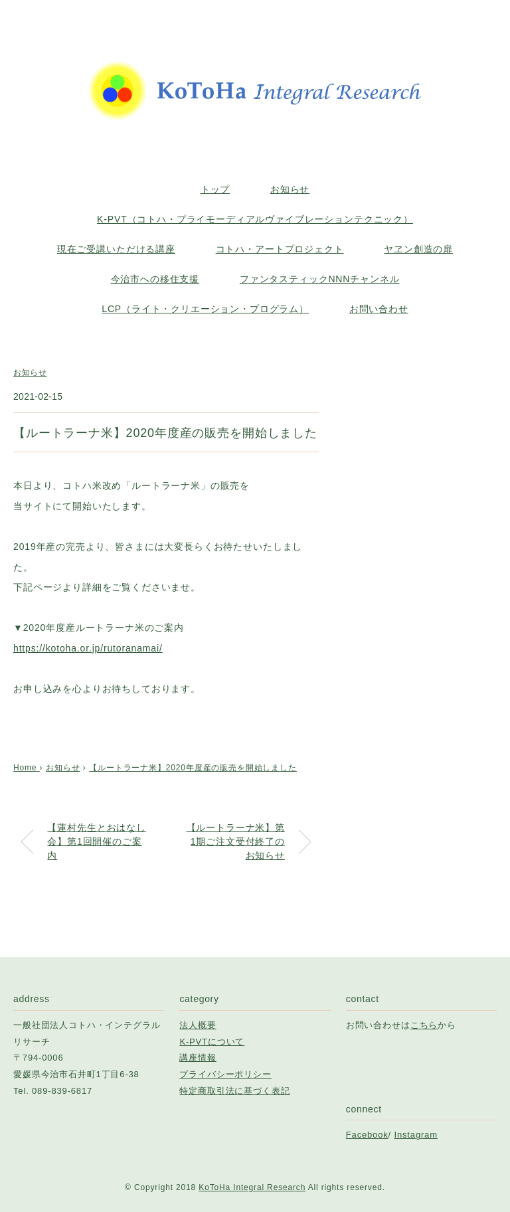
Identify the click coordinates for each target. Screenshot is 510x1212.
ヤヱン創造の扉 (418, 249)
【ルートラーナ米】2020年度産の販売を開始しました (193, 767)
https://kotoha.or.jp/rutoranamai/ (88, 648)
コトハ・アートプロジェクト (280, 249)
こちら (424, 1025)
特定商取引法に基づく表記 (234, 1091)
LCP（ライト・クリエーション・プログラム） (205, 308)
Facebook (367, 1135)
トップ (215, 189)
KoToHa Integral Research (252, 1187)
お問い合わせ (378, 308)
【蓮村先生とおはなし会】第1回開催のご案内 (96, 841)
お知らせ (289, 189)
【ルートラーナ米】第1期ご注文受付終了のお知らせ (236, 841)
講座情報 (197, 1058)
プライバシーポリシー (225, 1074)
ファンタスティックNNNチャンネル (320, 279)
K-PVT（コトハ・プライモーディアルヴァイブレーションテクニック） (255, 219)
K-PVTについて (211, 1042)
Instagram (416, 1135)
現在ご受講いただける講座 (116, 249)
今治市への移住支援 (155, 279)
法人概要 (197, 1025)
